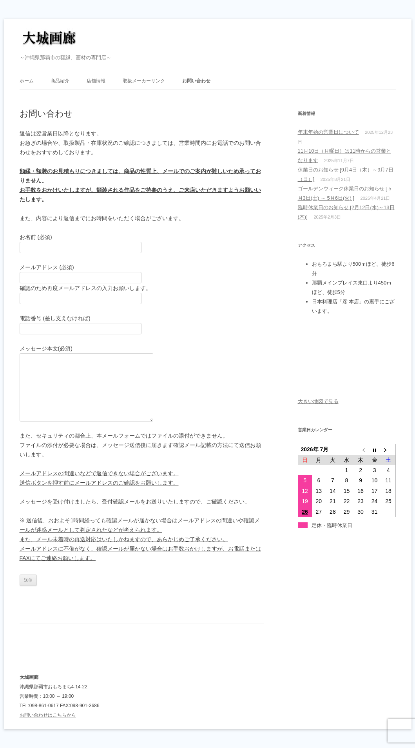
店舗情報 (96, 81)
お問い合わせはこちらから (48, 715)
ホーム (27, 81)
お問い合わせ (196, 81)
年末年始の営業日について (328, 132)
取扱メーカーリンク (144, 81)
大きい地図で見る (318, 401)
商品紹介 (60, 81)
